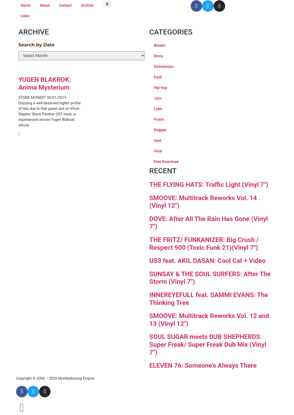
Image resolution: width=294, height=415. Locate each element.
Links (25, 16)
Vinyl (158, 151)
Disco (158, 56)
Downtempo (164, 66)
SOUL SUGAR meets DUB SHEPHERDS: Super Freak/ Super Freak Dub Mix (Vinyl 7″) (207, 344)
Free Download (166, 161)
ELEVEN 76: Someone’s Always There (203, 365)
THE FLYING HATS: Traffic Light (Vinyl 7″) (208, 184)
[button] (107, 4)
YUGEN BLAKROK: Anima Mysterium (44, 83)
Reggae (160, 130)
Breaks (159, 45)
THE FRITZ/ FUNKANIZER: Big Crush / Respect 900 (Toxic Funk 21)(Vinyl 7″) (204, 243)
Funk (158, 77)
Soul (157, 140)
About (45, 5)
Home (26, 5)
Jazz (158, 98)
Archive (87, 5)
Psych (159, 119)
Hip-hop (160, 87)
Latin (158, 109)
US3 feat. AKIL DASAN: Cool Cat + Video (207, 260)
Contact (65, 5)
